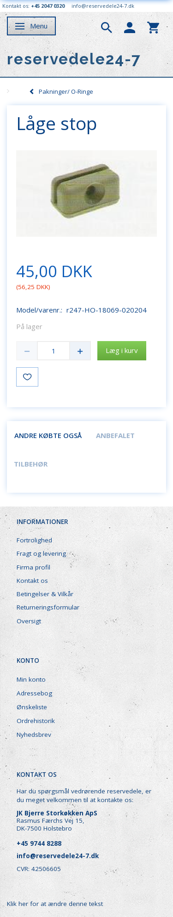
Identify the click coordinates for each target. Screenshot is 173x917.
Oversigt (29, 621)
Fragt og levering (41, 553)
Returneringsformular (48, 607)
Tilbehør (31, 463)
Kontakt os (32, 580)
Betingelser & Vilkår (45, 594)
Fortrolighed (34, 540)
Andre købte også (48, 435)
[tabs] (106, 26)
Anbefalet (115, 435)
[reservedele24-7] (74, 59)
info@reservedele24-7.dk (103, 5)
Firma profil (33, 567)
